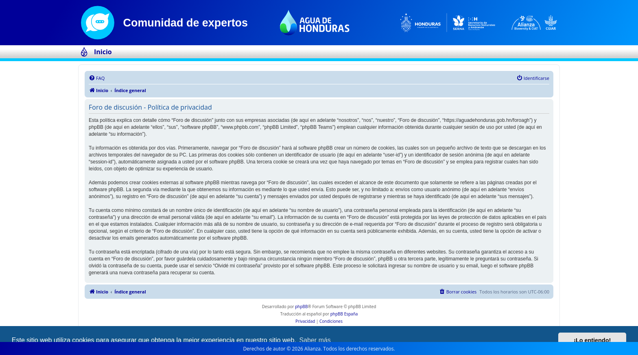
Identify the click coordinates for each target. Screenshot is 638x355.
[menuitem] (97, 78)
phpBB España (344, 314)
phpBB (301, 306)
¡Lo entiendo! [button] (592, 340)
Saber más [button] (315, 340)
